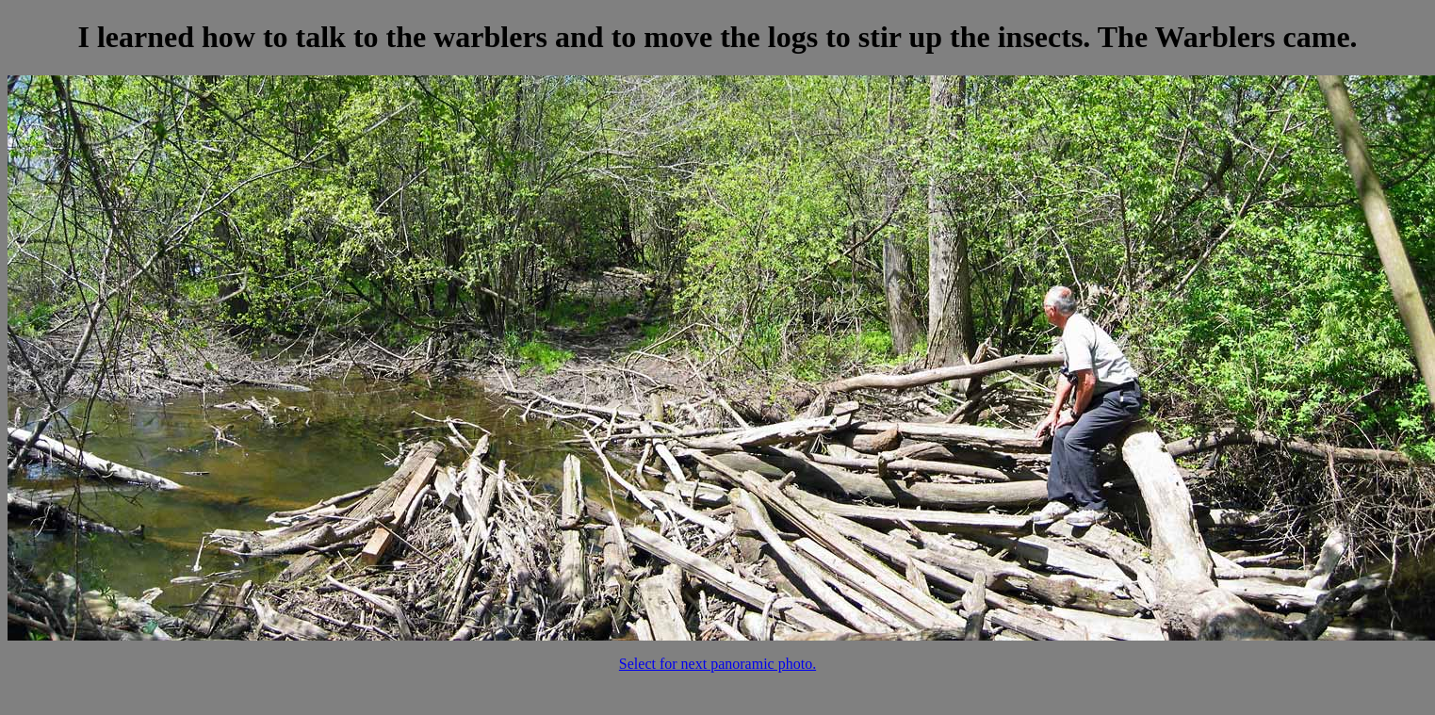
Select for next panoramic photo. (717, 664)
